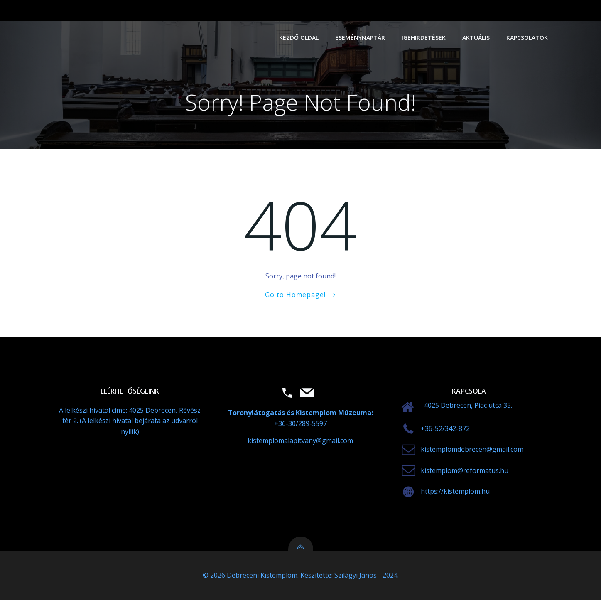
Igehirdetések (424, 38)
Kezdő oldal (299, 38)
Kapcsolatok (527, 38)
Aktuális (476, 38)
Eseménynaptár (360, 38)
